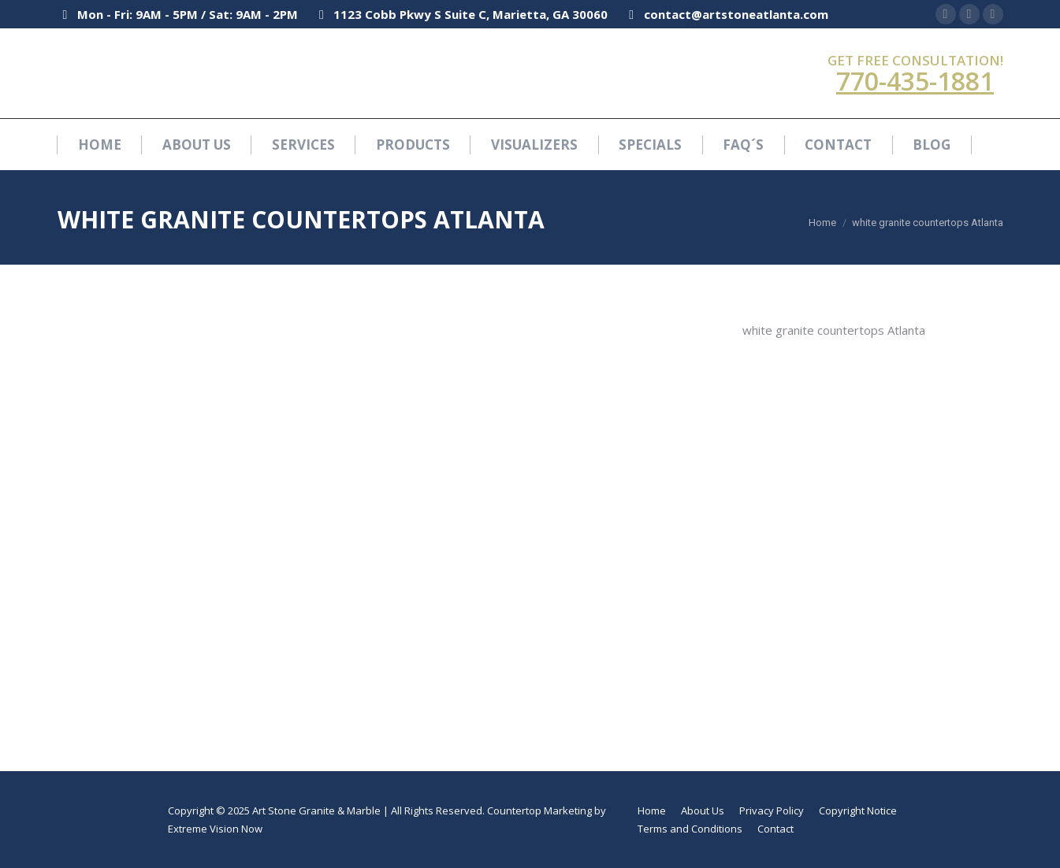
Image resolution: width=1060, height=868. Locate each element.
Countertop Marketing (539, 810)
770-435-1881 (915, 81)
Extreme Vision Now (215, 829)
